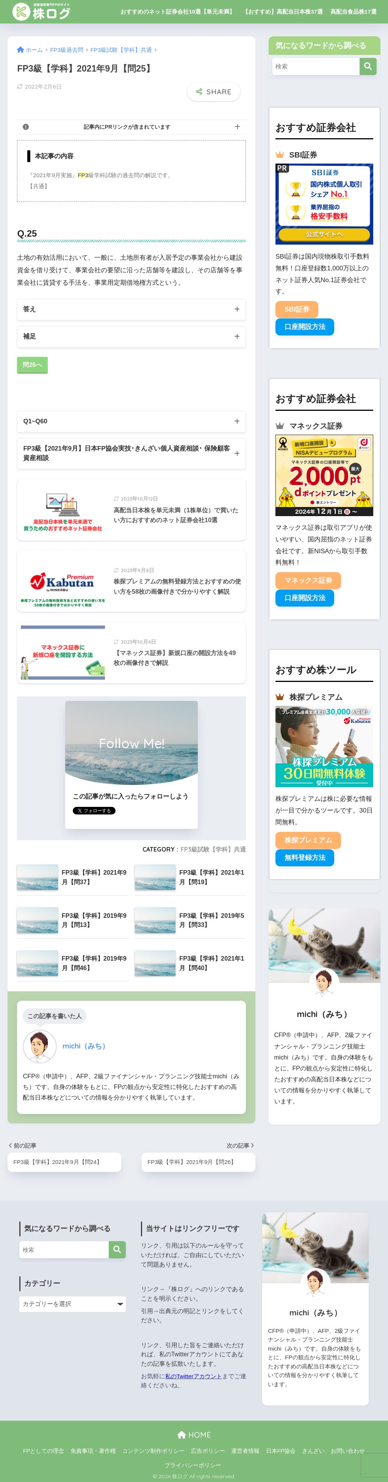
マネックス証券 (308, 580)
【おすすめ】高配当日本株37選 (282, 11)
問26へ (33, 361)
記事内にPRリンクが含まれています (127, 122)
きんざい (313, 1448)
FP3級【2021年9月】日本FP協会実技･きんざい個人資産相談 (124, 450)
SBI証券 (297, 309)
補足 (29, 332)
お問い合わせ (348, 1448)
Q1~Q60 (35, 417)
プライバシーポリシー (192, 1463)
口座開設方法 (305, 327)
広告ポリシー (208, 1448)
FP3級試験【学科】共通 (213, 846)
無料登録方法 (305, 857)
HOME (194, 1432)
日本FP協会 (281, 1448)
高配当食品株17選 (353, 11)
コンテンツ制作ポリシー (153, 1448)
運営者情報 (245, 1448)
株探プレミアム (308, 840)
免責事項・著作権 (93, 1448)
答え (29, 304)
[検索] (368, 66)
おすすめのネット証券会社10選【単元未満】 (177, 11)
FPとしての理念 (43, 1448)
